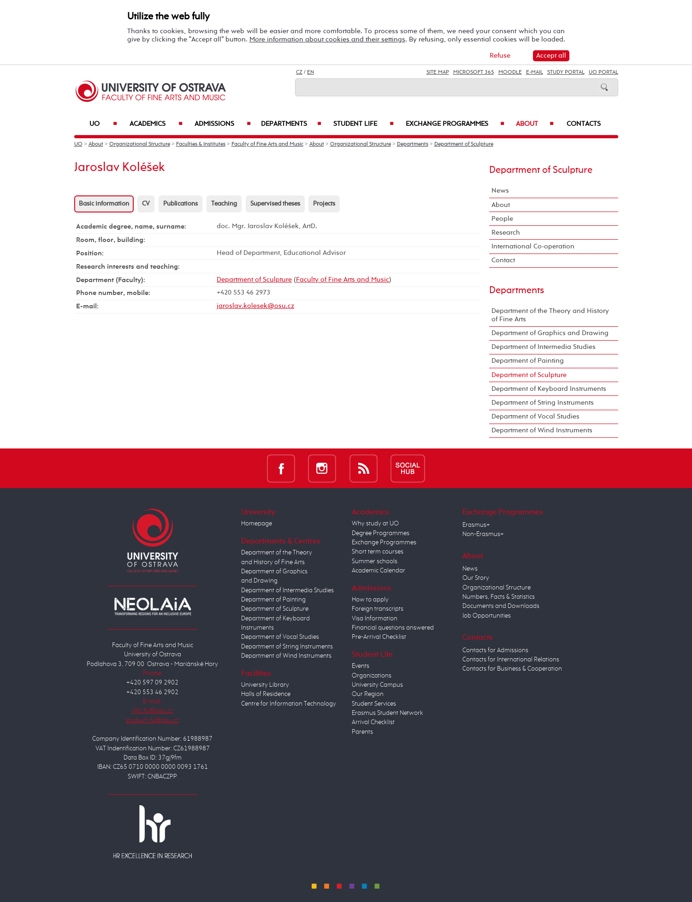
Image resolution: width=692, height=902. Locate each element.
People (502, 218)
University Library (265, 685)
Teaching (224, 203)
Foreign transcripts (377, 609)
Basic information (104, 203)
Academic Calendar (378, 570)
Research (505, 232)
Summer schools (374, 561)
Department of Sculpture (463, 144)
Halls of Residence (265, 694)
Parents (362, 732)
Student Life (363, 124)
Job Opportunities (486, 616)
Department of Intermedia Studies (543, 346)
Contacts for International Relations (510, 659)
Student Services (374, 704)
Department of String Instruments (542, 402)
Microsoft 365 (473, 72)
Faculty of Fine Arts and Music (267, 144)
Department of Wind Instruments (541, 430)
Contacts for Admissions (495, 650)
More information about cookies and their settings (327, 39)
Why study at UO (375, 523)
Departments (291, 124)
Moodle (510, 72)
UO (103, 124)
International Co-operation (532, 246)
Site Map (437, 72)
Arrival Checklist (373, 722)
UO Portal (603, 72)
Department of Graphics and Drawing (550, 333)
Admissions (223, 124)
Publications (180, 203)
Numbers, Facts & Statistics (498, 597)
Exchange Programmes (455, 124)
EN (310, 72)
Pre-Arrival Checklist (379, 637)
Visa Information (374, 618)
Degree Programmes (380, 533)
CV (146, 203)
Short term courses (377, 551)
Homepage (256, 523)
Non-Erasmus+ (483, 534)
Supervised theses (275, 203)
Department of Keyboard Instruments (548, 388)
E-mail (534, 72)
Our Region (368, 694)
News (500, 190)
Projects (324, 203)
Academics (156, 124)
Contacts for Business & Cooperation (512, 669)
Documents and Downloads (500, 606)
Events (360, 666)
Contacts (584, 124)
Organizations (371, 675)
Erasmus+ (476, 525)
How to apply (370, 599)
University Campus (377, 685)
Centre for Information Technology (288, 704)
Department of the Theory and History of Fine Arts (550, 315)
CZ (299, 72)
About (535, 124)
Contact (503, 260)
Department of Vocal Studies (535, 416)
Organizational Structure (139, 144)
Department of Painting (527, 360)
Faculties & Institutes (200, 144)
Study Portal (566, 72)
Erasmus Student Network (387, 713)
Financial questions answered (393, 628)
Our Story (475, 578)
